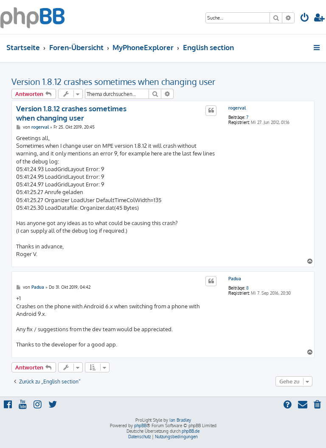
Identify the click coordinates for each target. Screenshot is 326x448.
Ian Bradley (180, 420)
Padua (234, 278)
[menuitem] (305, 18)
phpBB (140, 425)
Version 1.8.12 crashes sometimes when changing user (113, 81)
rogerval (237, 107)
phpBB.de (191, 431)
